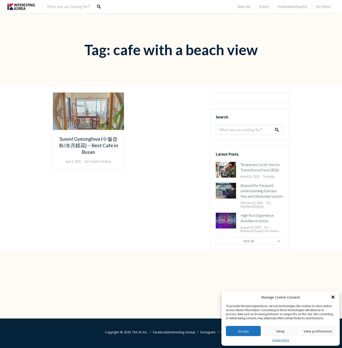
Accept (243, 331)
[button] (333, 297)
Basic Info (244, 7)
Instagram (208, 332)
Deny (280, 331)
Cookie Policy (280, 340)
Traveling (268, 231)
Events (264, 7)
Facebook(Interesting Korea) (174, 332)
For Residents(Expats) (292, 7)
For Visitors (323, 7)
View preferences (318, 331)
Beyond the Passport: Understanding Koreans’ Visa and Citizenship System (262, 245)
